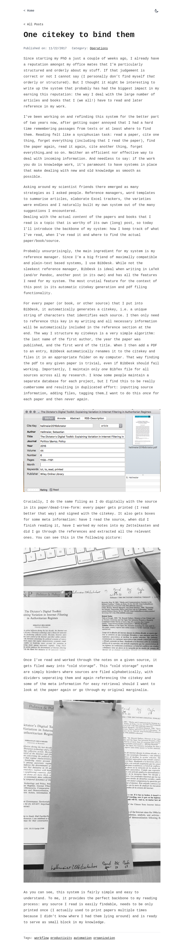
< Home (29, 10)
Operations (99, 48)
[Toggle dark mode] (156, 11)
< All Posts (33, 24)
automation (83, 938)
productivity (61, 938)
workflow (41, 938)
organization (104, 938)
